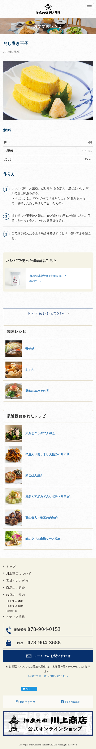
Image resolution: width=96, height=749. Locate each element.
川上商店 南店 (15, 605)
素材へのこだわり (18, 580)
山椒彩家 (11, 610)
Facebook (70, 701)
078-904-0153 (37, 629)
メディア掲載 (15, 616)
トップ (11, 566)
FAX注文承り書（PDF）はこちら (48, 676)
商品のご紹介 (15, 587)
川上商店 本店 (15, 601)
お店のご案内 (15, 594)
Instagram (25, 701)
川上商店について (18, 573)
